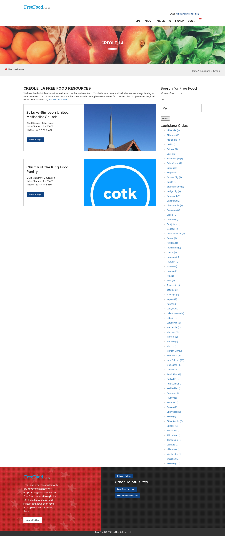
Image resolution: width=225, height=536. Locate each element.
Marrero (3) (172, 337)
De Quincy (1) (173, 224)
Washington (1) (174, 454)
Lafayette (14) (173, 308)
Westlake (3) (173, 459)
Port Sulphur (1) (174, 383)
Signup (179, 21)
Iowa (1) (171, 280)
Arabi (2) (171, 144)
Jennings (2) (173, 294)
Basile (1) (171, 154)
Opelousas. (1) (174, 369)
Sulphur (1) (172, 426)
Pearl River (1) (174, 374)
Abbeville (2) (173, 135)
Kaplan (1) (172, 299)
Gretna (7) (172, 252)
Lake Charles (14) (175, 313)
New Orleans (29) (175, 360)
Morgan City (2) (174, 351)
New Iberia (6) (174, 355)
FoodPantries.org (125, 489)
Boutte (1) (171, 182)
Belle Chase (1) (174, 163)
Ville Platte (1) (173, 449)
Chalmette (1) (173, 201)
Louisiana (205, 70)
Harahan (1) (173, 261)
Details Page (35, 139)
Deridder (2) (173, 229)
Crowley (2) (172, 219)
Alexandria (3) (173, 140)
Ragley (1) (172, 398)
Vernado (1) (172, 444)
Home (137, 21)
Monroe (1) (172, 346)
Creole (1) (172, 215)
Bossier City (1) (174, 177)
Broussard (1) (173, 196)
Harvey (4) (172, 266)
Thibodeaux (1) (174, 440)
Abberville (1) (173, 130)
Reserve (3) (172, 402)
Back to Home (14, 69)
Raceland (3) (173, 393)
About (149, 21)
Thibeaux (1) (173, 430)
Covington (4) (173, 210)
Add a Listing (32, 520)
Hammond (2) (173, 257)
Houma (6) (172, 271)
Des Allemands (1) (176, 233)
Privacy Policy (124, 476)
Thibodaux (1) (173, 435)
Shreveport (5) (174, 412)
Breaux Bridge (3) (175, 186)
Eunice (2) (172, 238)
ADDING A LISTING (58, 99)
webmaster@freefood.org (187, 14)
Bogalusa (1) (173, 172)
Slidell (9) (171, 416)
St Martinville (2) (175, 421)
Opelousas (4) (174, 365)
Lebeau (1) (172, 318)
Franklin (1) (172, 243)
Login (191, 21)
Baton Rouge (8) (175, 158)
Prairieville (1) (173, 388)
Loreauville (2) (174, 322)
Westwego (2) (173, 463)
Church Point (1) (175, 205)
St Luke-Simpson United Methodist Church (47, 114)
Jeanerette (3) (173, 285)
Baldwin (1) (172, 149)
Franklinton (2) (174, 247)
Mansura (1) (173, 332)
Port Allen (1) (173, 379)
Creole (216, 70)
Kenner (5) (172, 304)
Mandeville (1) (174, 327)
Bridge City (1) (174, 191)
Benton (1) (172, 168)
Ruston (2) (172, 407)
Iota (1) (170, 276)
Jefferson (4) (173, 290)
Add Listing (164, 21)
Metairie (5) (172, 341)
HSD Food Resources (127, 495)
